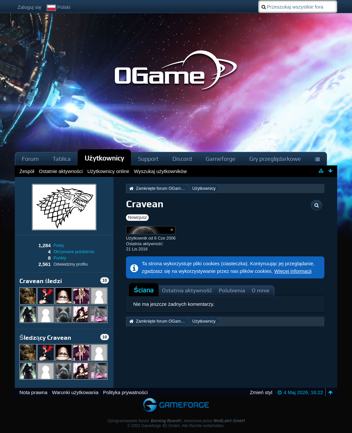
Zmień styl (261, 392)
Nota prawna (33, 392)
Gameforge (221, 158)
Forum (30, 158)
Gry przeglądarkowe (275, 158)
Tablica (62, 158)
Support (148, 158)
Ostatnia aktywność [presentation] (187, 290)
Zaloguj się (29, 7)
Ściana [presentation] (144, 290)
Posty (58, 245)
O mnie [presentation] (260, 290)
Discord (182, 158)
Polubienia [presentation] (232, 290)
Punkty (59, 257)
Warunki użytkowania (75, 392)
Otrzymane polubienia (73, 251)
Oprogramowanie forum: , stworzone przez (176, 421)
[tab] (144, 290)
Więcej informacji (293, 271)
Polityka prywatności (125, 392)
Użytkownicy (104, 158)
